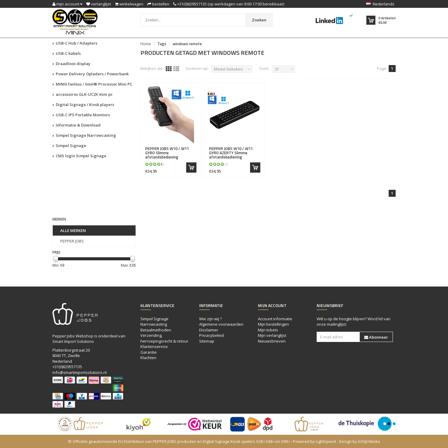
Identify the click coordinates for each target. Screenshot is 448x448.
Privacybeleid (211, 335)
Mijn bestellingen (273, 324)
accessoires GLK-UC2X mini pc (82, 94)
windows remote (187, 44)
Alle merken (73, 230)
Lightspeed (326, 441)
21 (277, 69)
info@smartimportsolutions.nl (79, 372)
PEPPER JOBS (72, 241)
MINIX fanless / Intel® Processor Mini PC (92, 84)
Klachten (148, 357)
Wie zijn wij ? (210, 318)
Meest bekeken (228, 69)
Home (145, 44)
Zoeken (259, 20)
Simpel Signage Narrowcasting (84, 135)
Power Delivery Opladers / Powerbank (90, 74)
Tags (161, 44)
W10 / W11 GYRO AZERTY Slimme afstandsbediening (231, 153)
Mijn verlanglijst (272, 335)
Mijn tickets (268, 330)
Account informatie (275, 318)
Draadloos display (71, 63)
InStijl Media (369, 441)
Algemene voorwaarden (221, 324)
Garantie (148, 352)
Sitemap (206, 341)
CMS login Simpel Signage (79, 155)
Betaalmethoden (155, 330)
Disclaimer (208, 330)
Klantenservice (154, 346)
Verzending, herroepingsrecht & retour (164, 338)
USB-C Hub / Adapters (74, 43)
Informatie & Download (76, 125)
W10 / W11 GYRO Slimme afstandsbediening (167, 153)
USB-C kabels (66, 53)
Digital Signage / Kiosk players (83, 104)
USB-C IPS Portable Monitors (81, 114)
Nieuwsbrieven (272, 341)
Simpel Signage (69, 145)
